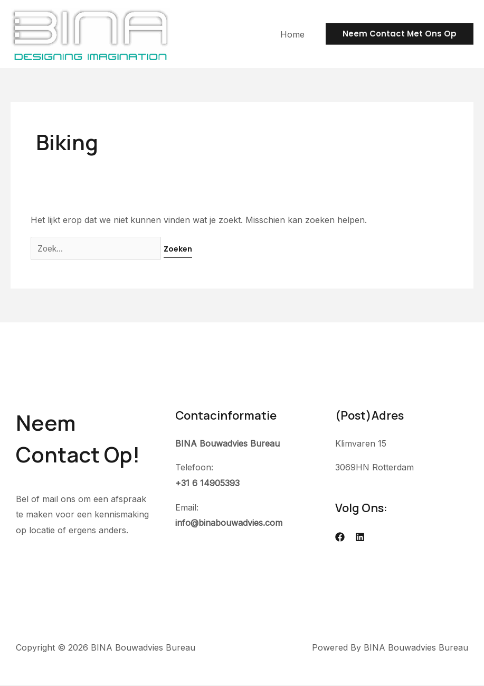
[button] (399, 34)
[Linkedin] (360, 537)
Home (294, 34)
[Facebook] (340, 537)
